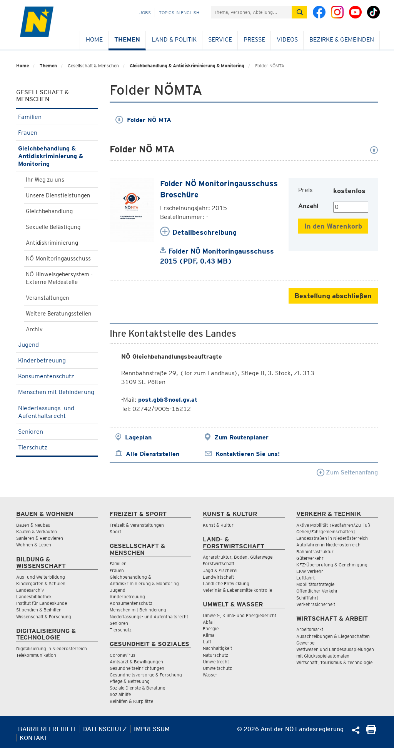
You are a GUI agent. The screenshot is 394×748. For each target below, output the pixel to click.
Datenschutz (105, 729)
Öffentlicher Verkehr (317, 591)
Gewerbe (305, 643)
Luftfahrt (305, 578)
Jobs (145, 12)
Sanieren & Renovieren (39, 538)
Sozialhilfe (120, 694)
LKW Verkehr (309, 571)
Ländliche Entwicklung (226, 583)
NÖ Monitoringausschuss (58, 258)
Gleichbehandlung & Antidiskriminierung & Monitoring (187, 65)
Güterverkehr (310, 558)
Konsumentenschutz (57, 376)
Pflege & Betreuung (130, 681)
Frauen (57, 132)
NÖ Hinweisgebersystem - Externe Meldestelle (59, 278)
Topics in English (179, 12)
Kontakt (34, 737)
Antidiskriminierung (52, 242)
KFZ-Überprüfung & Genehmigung (331, 565)
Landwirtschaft (218, 577)
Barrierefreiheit (47, 729)
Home (94, 39)
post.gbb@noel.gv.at (167, 399)
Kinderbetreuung (57, 360)
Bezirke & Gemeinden (341, 39)
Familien (57, 116)
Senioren (57, 431)
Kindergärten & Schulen (40, 583)
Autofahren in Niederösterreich (328, 545)
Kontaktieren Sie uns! (247, 453)
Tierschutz (57, 447)
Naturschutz (215, 655)
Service (220, 39)
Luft (207, 641)
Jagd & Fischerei (220, 570)
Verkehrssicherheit (315, 604)
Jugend (57, 344)
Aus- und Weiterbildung (40, 577)
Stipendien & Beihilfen (39, 610)
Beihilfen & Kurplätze (131, 701)
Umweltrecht (216, 662)
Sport (115, 531)
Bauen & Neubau (33, 525)
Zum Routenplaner (241, 437)
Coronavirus (122, 655)
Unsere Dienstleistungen (58, 195)
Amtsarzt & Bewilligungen (136, 662)
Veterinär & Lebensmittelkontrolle (237, 590)
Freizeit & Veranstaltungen (137, 525)
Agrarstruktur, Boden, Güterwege (237, 557)
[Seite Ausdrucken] (371, 732)
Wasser (210, 675)
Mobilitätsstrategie (315, 584)
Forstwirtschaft (218, 563)
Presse (254, 39)
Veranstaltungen (47, 297)
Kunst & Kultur (218, 525)
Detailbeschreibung (204, 232)
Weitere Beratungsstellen (59, 313)
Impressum (152, 729)
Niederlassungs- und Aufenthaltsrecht (57, 411)
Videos (287, 39)
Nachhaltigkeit (217, 648)
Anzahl (308, 205)
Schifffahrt (307, 598)
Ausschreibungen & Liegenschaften (333, 636)
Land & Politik (174, 39)
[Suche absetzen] (299, 12)
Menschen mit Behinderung (57, 394)
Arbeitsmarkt (309, 629)
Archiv (34, 329)
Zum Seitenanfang (347, 472)
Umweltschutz (217, 668)
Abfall (209, 622)
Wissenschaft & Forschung (43, 616)
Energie (211, 628)
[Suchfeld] (251, 12)
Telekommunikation (36, 655)
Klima (208, 635)
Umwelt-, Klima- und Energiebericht (239, 615)
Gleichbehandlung (49, 211)
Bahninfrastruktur (315, 551)
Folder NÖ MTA (143, 120)
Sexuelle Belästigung (53, 227)
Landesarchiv (30, 590)
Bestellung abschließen (333, 296)
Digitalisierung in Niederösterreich (51, 648)
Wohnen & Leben (33, 545)
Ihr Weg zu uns (45, 179)
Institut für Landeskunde (41, 603)
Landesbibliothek (34, 596)
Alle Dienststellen (152, 453)
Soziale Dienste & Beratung (137, 688)
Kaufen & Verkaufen (36, 531)
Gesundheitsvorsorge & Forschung (146, 675)
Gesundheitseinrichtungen (137, 668)
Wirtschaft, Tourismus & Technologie (334, 662)
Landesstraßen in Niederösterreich (332, 538)
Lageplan (138, 437)
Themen (127, 39)
